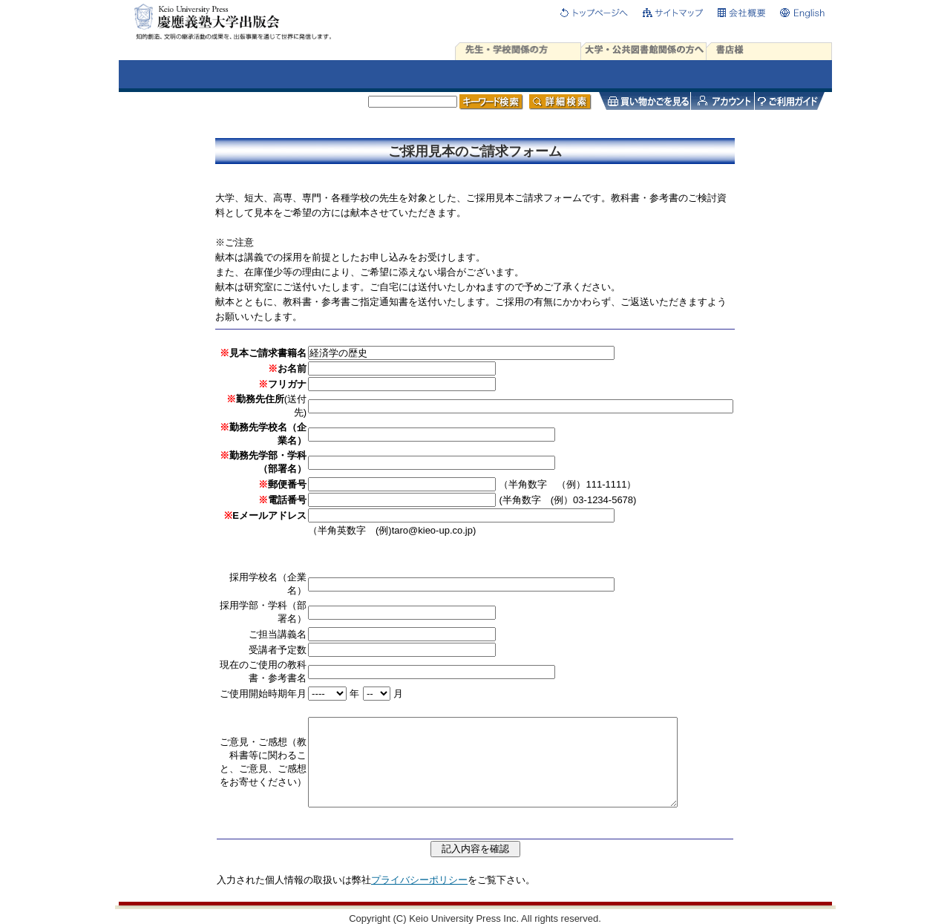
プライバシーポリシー (419, 879)
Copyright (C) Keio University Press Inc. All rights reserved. (475, 918)
